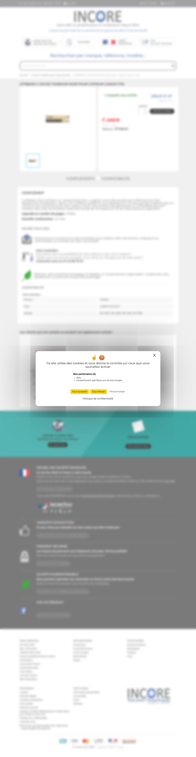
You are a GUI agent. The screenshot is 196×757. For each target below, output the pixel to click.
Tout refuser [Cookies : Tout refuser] (98, 391)
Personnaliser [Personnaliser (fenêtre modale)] (117, 391)
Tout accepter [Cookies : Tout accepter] (79, 391)
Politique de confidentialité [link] (98, 398)
